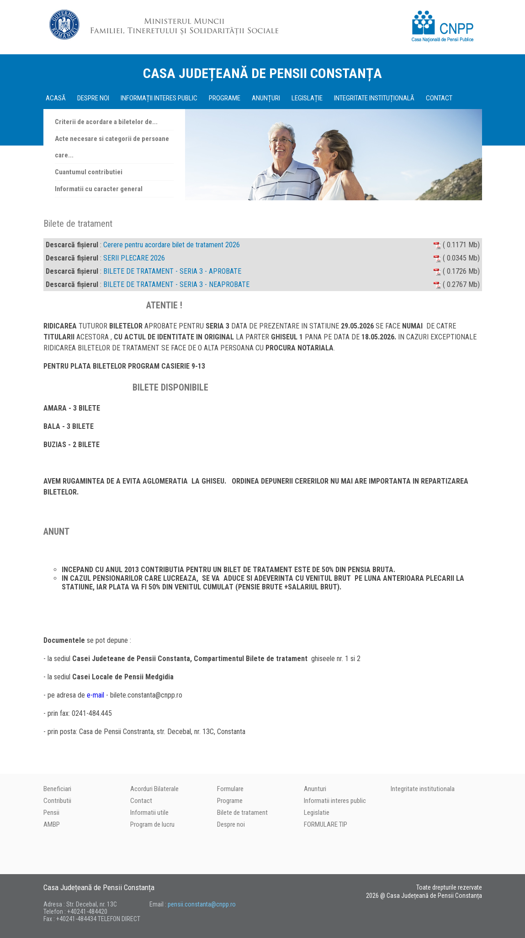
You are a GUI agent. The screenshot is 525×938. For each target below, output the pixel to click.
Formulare (230, 789)
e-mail (95, 695)
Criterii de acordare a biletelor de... (106, 122)
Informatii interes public (335, 801)
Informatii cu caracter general (99, 189)
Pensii (51, 812)
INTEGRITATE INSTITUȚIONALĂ (374, 98)
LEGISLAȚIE (307, 98)
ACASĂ (56, 98)
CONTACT (439, 98)
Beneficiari (57, 789)
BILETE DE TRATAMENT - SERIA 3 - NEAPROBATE (176, 284)
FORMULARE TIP (325, 824)
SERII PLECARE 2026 (134, 258)
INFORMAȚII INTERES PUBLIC (159, 98)
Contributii (57, 801)
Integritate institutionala (423, 789)
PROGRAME (224, 98)
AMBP (51, 824)
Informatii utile (149, 812)
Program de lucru (152, 824)
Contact (141, 801)
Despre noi (231, 824)
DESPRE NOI (93, 98)
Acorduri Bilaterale (154, 789)
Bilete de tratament (242, 812)
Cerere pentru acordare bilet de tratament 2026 (171, 244)
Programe (230, 801)
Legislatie (316, 812)
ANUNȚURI (266, 98)
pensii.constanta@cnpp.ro (202, 904)
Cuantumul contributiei (88, 172)
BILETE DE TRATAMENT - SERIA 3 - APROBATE (172, 271)
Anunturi (315, 789)
